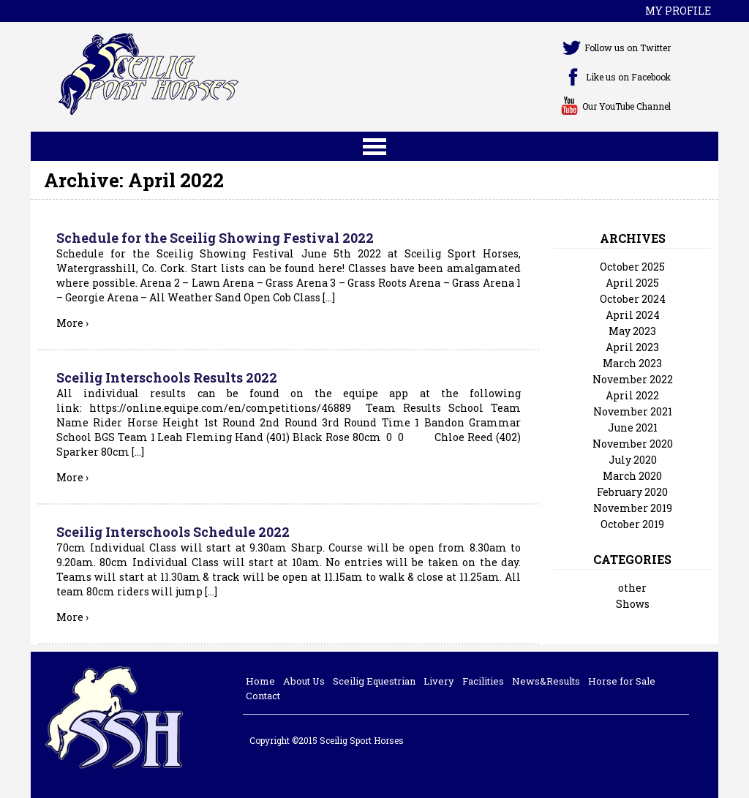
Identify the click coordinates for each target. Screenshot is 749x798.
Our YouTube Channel (626, 106)
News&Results (546, 681)
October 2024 (633, 299)
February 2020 (632, 492)
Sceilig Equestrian (374, 681)
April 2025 (632, 283)
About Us (304, 681)
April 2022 (632, 395)
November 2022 (632, 379)
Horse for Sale (621, 681)
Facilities (483, 681)
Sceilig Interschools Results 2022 (166, 377)
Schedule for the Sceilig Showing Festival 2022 (215, 237)
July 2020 (633, 460)
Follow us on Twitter (627, 47)
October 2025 (632, 267)
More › (72, 323)
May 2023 (632, 331)
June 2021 (633, 427)
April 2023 (632, 347)
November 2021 (632, 411)
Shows (633, 604)
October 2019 (632, 524)
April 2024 (633, 315)
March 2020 (632, 476)
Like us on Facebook (628, 77)
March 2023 (632, 363)
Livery (439, 681)
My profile (678, 11)
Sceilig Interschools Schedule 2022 (173, 532)
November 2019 (632, 508)
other (632, 588)
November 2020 (632, 444)
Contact (263, 695)
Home (260, 681)
